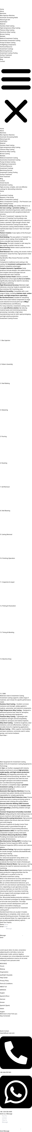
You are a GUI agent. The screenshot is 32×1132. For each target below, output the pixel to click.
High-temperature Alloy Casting (10, 28)
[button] (16, 95)
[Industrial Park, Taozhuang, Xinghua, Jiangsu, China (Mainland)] (13, 1023)
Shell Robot (3, 22)
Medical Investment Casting (9, 38)
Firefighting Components (8, 45)
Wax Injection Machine (7, 15)
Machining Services (6, 51)
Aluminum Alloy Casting (7, 32)
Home (2, 9)
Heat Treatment (5, 57)
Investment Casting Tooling (8, 53)
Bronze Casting (5, 34)
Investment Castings (6, 49)
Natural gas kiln (5, 20)
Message (3, 935)
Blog (1, 59)
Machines (3, 13)
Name (2, 924)
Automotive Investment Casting (10, 40)
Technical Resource (6, 47)
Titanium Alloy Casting (7, 30)
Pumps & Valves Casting (7, 43)
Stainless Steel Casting (7, 26)
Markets (2, 36)
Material (2, 24)
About (2, 11)
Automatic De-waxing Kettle (9, 18)
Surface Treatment (6, 55)
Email (2, 926)
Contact (2, 61)
